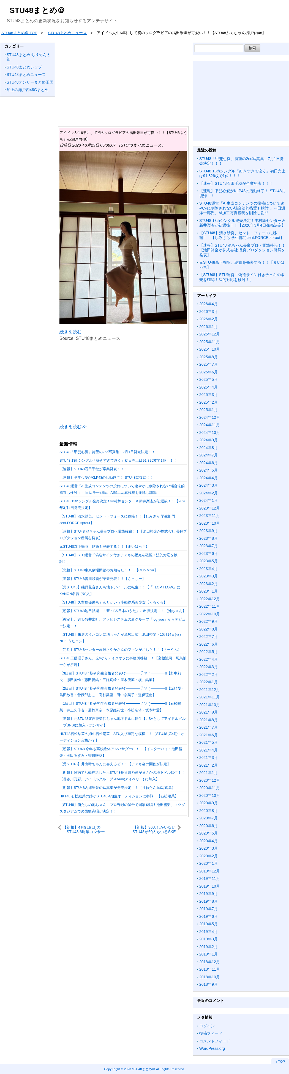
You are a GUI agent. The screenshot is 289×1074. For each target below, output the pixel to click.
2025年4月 (208, 387)
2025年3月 (208, 394)
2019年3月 (208, 939)
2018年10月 (209, 977)
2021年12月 (209, 689)
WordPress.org (212, 1048)
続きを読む (70, 331)
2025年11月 (209, 342)
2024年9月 (208, 440)
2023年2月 (208, 584)
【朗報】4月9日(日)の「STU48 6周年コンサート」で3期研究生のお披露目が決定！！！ (85, 829)
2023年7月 (208, 546)
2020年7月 (208, 818)
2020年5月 (208, 833)
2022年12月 (209, 599)
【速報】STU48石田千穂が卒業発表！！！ (93, 469)
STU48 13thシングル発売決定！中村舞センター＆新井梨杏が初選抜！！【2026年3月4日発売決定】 (242, 223)
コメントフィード (214, 1041)
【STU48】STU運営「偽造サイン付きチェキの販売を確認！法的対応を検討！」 (242, 277)
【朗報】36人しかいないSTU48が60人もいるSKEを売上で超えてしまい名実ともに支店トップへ (153, 829)
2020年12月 (209, 780)
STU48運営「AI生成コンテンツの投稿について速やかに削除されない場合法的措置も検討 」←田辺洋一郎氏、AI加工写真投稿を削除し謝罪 (242, 208)
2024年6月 (208, 463)
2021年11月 (209, 697)
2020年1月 (208, 863)
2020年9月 (208, 803)
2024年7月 (208, 455)
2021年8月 (208, 720)
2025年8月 (208, 357)
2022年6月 (208, 644)
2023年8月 (208, 538)
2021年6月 (208, 735)
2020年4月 (208, 841)
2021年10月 (209, 705)
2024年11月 (209, 425)
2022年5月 (208, 651)
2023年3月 (208, 576)
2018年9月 (208, 984)
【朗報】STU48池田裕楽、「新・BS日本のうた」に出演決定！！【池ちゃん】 (122, 611)
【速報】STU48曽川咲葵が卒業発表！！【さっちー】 (102, 579)
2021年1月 (208, 772)
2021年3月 (208, 757)
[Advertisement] (123, 81)
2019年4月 (208, 931)
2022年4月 (208, 659)
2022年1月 (208, 682)
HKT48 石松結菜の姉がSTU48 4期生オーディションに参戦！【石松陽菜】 (118, 796)
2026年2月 (208, 319)
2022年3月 (208, 667)
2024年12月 (209, 417)
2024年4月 (208, 478)
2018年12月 (209, 962)
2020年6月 (208, 826)
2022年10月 (209, 614)
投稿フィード (210, 1033)
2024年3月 (208, 485)
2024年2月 (208, 493)
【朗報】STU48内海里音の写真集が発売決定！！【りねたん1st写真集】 (117, 788)
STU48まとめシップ (24, 67)
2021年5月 (208, 742)
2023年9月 (208, 530)
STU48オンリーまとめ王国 (30, 82)
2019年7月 (208, 909)
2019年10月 (209, 886)
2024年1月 (208, 500)
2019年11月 (209, 878)
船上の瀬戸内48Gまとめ (27, 89)
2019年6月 (208, 916)
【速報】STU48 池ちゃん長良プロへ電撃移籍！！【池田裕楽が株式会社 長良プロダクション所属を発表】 (242, 250)
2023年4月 (208, 568)
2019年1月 (208, 954)
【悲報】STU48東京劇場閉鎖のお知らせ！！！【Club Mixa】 (108, 570)
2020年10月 (209, 795)
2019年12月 (209, 871)
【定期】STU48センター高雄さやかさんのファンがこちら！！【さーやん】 (120, 650)
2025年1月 (208, 409)
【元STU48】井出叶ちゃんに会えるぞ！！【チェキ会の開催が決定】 (115, 764)
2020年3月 (208, 848)
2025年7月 (208, 364)
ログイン (207, 1026)
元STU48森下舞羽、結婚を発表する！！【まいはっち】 (104, 546)
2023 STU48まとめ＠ (139, 1069)
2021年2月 (208, 765)
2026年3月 (208, 311)
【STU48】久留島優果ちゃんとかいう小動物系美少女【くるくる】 (113, 602)
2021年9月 (208, 712)
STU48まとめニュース (26, 74)
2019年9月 (208, 893)
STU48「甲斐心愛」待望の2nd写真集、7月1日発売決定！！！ (109, 452)
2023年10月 (209, 523)
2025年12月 (209, 334)
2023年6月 (208, 553)
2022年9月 (208, 621)
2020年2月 (208, 856)
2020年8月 (208, 810)
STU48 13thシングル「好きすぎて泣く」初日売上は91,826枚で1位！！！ (118, 460)
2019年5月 (208, 924)
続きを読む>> (73, 426)
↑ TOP (280, 1062)
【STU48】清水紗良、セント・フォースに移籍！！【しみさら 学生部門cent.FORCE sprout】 (241, 235)
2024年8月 (208, 447)
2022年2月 (208, 674)
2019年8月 (208, 901)
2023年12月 (209, 508)
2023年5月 (208, 561)
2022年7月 (208, 636)
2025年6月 (208, 372)
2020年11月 (209, 788)
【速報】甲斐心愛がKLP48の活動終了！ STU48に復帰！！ (106, 477)
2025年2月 (208, 402)
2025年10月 (209, 349)
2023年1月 (208, 591)
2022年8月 (208, 629)
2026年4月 (208, 304)
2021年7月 (208, 727)
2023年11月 (209, 515)
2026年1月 (208, 326)
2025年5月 (208, 379)
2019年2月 (208, 946)
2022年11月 (209, 606)
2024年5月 (208, 470)
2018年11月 (209, 969)
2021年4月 (208, 750)
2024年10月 (209, 432)
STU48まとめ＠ (37, 10)
